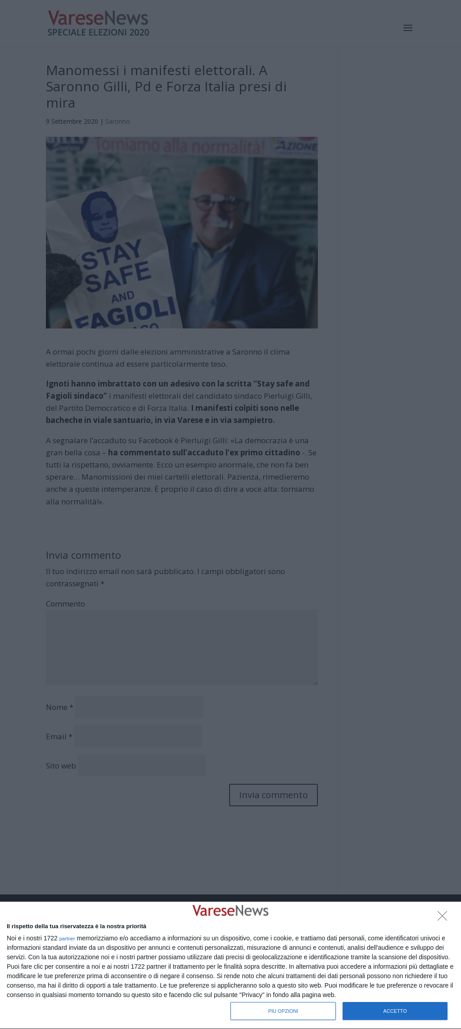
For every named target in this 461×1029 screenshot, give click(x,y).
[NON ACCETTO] (445, 918)
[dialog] (230, 965)
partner (67, 938)
